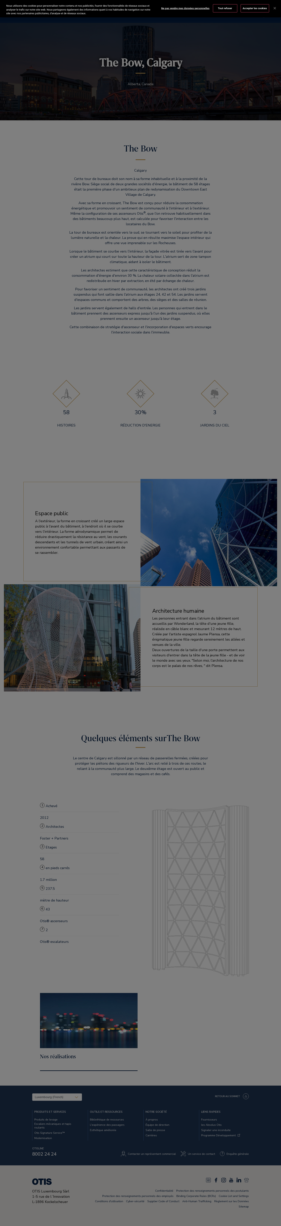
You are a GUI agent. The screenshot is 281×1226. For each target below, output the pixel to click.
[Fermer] (274, 8)
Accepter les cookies (255, 7)
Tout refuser (225, 7)
